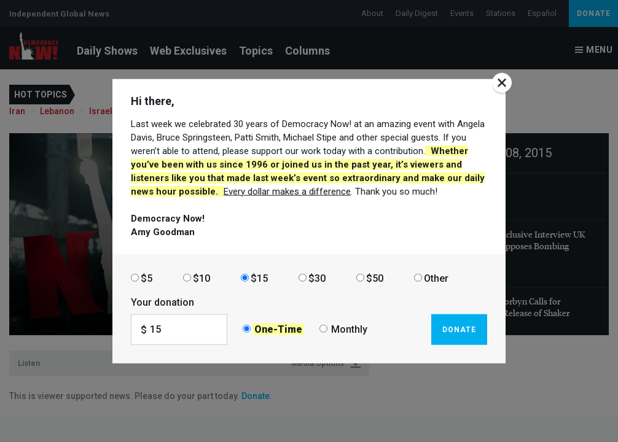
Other (436, 278)
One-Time (278, 329)
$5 (146, 278)
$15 (259, 278)
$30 (317, 278)
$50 (374, 278)
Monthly (349, 329)
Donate (459, 329)
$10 (201, 278)
